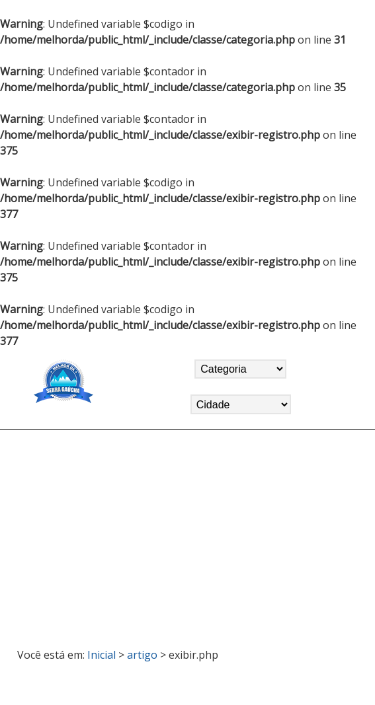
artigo (142, 655)
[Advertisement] (187, 533)
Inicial (101, 655)
